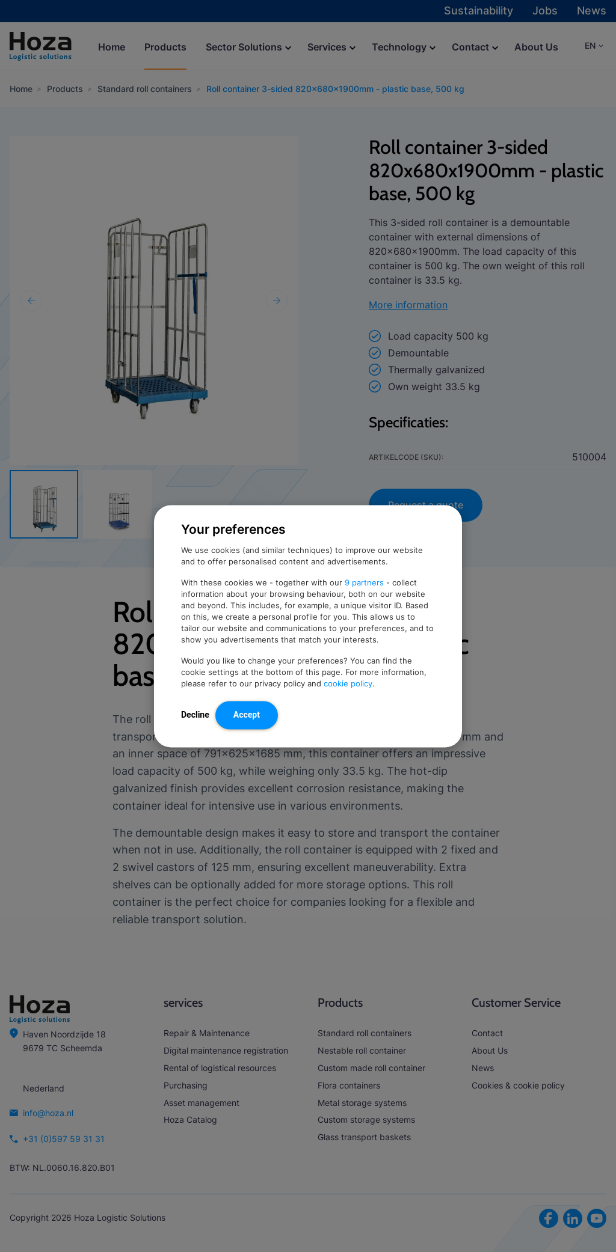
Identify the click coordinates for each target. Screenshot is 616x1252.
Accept (246, 714)
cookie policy (348, 683)
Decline (195, 714)
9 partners (364, 582)
